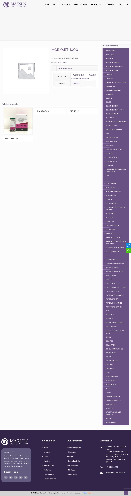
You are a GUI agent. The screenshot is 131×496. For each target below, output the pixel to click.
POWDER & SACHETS (113, 283)
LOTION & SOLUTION (112, 225)
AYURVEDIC (109, 58)
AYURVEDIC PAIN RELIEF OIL (115, 66)
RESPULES (109, 319)
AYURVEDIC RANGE (112, 70)
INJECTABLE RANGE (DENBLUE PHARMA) (83, 76)
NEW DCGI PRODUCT (112, 252)
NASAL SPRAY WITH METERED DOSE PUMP (116, 243)
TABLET (108, 392)
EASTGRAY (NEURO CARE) (114, 149)
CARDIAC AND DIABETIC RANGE (116, 82)
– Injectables (71, 452)
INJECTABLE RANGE (112, 203)
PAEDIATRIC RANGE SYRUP (114, 271)
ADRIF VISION (110, 55)
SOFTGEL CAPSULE (112, 361)
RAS (107, 311)
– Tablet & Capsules (74, 448)
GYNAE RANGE (110, 187)
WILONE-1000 (12, 138)
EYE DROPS (109, 153)
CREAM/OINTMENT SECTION (115, 110)
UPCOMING (109, 408)
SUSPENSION (110, 369)
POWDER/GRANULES (112, 291)
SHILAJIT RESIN (111, 345)
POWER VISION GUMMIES (114, 303)
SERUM (108, 337)
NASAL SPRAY (110, 233)
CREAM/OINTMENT (112, 106)
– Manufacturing (48, 465)
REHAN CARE (110, 315)
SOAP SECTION (111, 353)
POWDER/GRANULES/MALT (115, 295)
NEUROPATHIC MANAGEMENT (115, 248)
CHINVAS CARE (111, 86)
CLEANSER (109, 94)
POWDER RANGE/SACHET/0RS (116, 287)
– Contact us (46, 470)
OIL (107, 255)
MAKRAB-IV (43, 111)
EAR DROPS (110, 145)
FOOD (108, 175)
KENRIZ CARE (110, 221)
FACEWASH (109, 165)
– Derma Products (73, 461)
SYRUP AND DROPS (112, 376)
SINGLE (76, 83)
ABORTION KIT (110, 51)
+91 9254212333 (112, 467)
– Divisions (46, 461)
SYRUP (108, 372)
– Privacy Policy (48, 474)
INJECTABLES (62, 62)
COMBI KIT (109, 98)
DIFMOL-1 (74, 111)
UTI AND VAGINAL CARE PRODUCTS (113, 413)
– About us (46, 452)
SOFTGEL (109, 357)
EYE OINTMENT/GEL (112, 157)
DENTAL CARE (110, 118)
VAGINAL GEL (110, 418)
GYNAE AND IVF (111, 183)
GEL (107, 179)
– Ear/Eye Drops (73, 465)
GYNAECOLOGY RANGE (113, 191)
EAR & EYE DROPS (112, 141)
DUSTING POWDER (112, 137)
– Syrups (70, 457)
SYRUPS (108, 388)
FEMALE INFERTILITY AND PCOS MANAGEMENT (116, 170)
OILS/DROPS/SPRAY (112, 259)
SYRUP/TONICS (111, 384)
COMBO (108, 102)
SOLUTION (109, 365)
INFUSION (109, 199)
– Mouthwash (71, 470)
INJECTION (109, 217)
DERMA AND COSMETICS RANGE (116, 122)
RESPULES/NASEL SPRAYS (115, 323)
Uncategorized (110, 404)
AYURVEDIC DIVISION (112, 62)
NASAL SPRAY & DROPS (113, 237)
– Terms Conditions (49, 479)
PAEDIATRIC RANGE (112, 267)
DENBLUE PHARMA (112, 114)
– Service (45, 457)
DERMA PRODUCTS (112, 126)
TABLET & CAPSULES (113, 396)
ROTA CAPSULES (111, 327)
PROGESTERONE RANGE (114, 307)
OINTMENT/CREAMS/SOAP (115, 263)
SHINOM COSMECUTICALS (114, 349)
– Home (45, 448)
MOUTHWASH (110, 229)
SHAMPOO (109, 341)
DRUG (108, 133)
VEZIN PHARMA (111, 422)
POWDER (109, 279)
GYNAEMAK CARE (111, 195)
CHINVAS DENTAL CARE (113, 90)
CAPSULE (109, 74)
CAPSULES (109, 78)
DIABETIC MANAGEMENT (114, 130)
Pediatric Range (111, 275)
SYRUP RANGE (110, 380)
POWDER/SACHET (112, 299)
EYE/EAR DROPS (111, 161)
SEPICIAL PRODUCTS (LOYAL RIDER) (115, 332)
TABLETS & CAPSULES (113, 400)
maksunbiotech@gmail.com (115, 473)
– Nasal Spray (72, 474)
